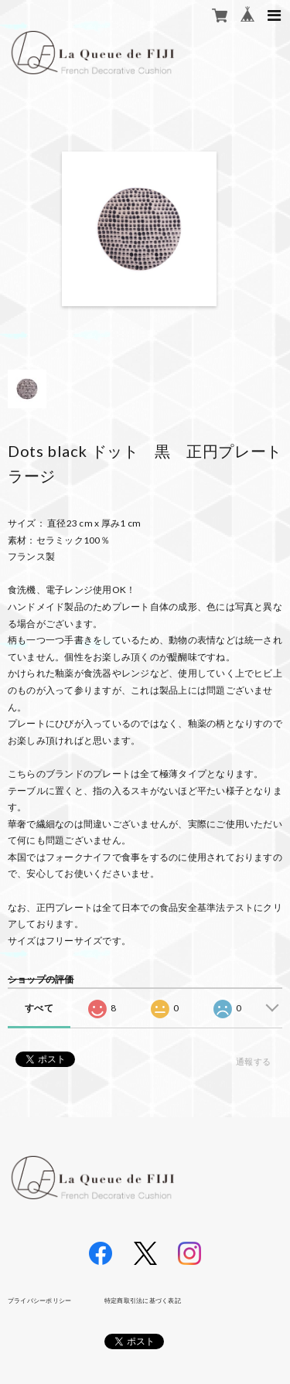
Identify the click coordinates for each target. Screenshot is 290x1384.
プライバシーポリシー (39, 1300)
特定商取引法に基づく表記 (142, 1300)
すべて (39, 1008)
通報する (253, 1061)
